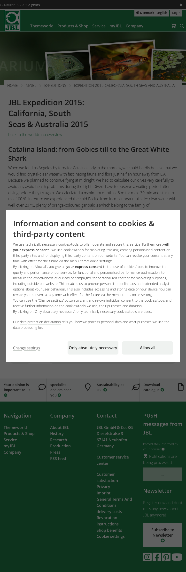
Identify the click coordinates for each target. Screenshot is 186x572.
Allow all (147, 347)
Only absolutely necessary (93, 347)
